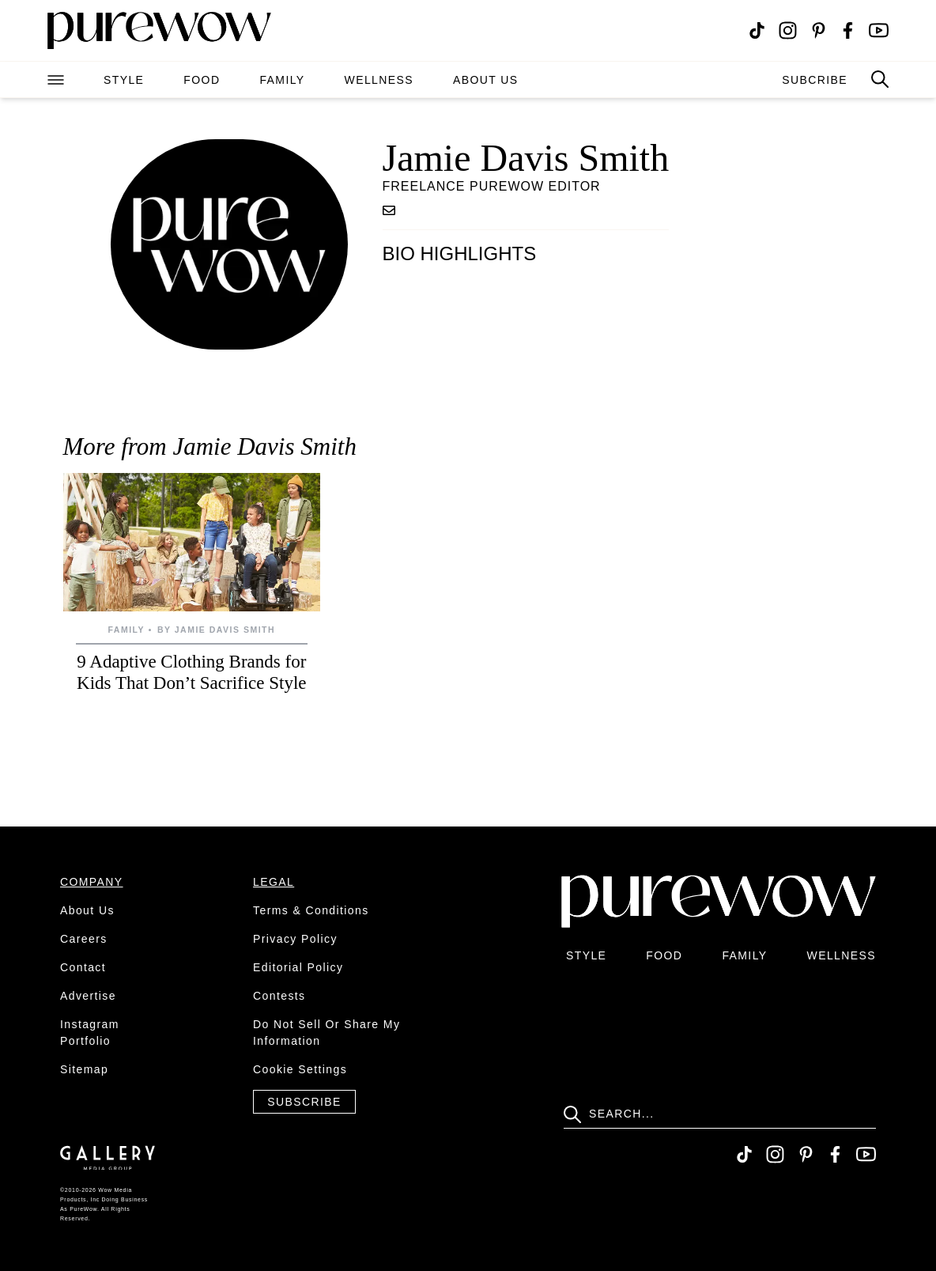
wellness (379, 80)
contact (83, 967)
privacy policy (295, 938)
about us (486, 80)
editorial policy (298, 967)
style (124, 80)
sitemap (84, 1069)
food (201, 80)
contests (279, 995)
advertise (88, 995)
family (281, 80)
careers (84, 938)
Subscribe (304, 1101)
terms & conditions (311, 910)
